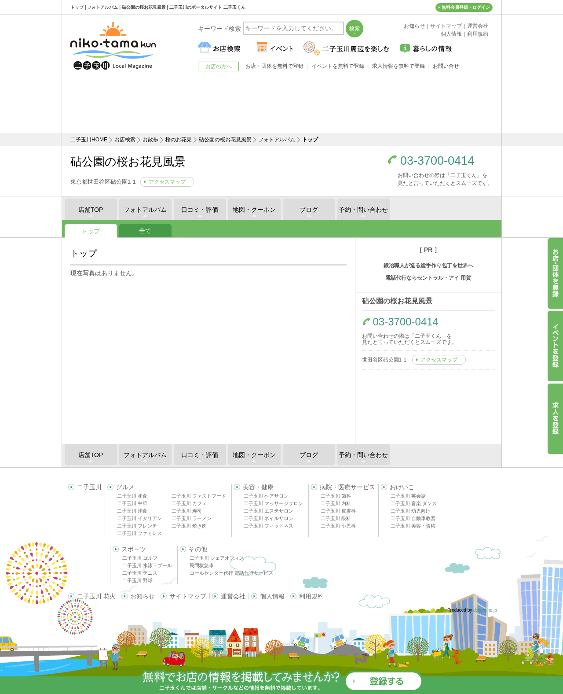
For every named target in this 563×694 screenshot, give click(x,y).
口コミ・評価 (199, 209)
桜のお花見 (178, 140)
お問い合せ (446, 66)
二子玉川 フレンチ (137, 525)
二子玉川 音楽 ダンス (414, 503)
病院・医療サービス (347, 487)
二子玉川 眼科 (336, 518)
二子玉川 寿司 (187, 510)
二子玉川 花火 (96, 596)
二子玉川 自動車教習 (413, 518)
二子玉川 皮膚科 (338, 510)
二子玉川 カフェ (189, 503)
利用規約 (311, 596)
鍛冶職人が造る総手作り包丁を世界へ (428, 265)
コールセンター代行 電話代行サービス (231, 573)
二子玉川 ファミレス (139, 533)
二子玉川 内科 (336, 503)
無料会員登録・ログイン (466, 7)
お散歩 (150, 140)
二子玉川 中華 (132, 503)
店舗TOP (90, 209)
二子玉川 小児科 (338, 525)
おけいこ (402, 487)
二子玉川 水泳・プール (147, 565)
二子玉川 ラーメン (192, 518)
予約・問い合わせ (363, 209)
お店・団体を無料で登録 (274, 66)
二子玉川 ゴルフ (139, 558)
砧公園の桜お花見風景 (225, 140)
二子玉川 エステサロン (268, 510)
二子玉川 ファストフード (199, 495)
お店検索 (124, 140)
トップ (90, 231)
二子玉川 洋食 (132, 510)
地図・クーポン (254, 209)
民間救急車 (202, 565)
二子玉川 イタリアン (139, 518)
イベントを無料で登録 (337, 66)
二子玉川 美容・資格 (413, 525)
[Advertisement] (281, 106)
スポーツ (133, 549)
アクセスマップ (167, 182)
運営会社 (233, 596)
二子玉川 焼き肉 (189, 525)
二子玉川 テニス (139, 573)
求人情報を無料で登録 (398, 66)
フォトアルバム (276, 140)
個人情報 (272, 596)
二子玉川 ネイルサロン (268, 518)
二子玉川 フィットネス (268, 525)
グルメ (125, 487)
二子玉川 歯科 (336, 495)
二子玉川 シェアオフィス (217, 558)
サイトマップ (187, 596)
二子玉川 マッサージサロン (273, 503)
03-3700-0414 (437, 161)
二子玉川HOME (88, 140)
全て (145, 230)
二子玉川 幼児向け (411, 510)
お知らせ (142, 596)
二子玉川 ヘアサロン (266, 495)
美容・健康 (258, 487)
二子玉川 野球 (137, 580)
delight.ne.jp (485, 610)
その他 (198, 549)
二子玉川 (89, 487)
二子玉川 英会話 (408, 495)
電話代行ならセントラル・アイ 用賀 (428, 278)
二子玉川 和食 (132, 495)
